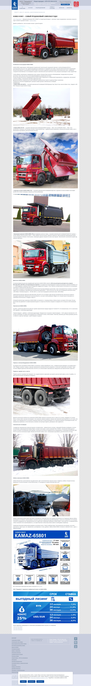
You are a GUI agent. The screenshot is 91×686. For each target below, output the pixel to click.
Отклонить (40, 681)
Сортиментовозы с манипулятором (20, 663)
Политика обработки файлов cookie (19, 684)
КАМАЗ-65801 (33, 20)
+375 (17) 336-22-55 (50, 1)
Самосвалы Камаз (16, 640)
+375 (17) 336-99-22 (50, 3)
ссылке (40, 586)
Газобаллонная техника (17, 654)
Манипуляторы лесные (17, 672)
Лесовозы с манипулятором (18, 670)
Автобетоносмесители (17, 661)
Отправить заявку (65, 4)
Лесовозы (14, 665)
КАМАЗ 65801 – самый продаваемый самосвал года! (35, 12)
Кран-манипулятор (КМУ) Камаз (19, 643)
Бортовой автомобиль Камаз (18, 645)
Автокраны (14, 659)
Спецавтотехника (16, 649)
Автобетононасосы (16, 668)
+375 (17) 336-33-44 (46, 4)
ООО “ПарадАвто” (17, 19)
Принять (23, 681)
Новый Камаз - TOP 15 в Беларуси (20, 657)
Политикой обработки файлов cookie (39, 677)
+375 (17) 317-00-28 (17, 626)
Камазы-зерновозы (16, 666)
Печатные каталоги (16, 652)
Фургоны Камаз (15, 656)
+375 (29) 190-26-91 (17, 628)
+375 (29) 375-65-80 (17, 629)
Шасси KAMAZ (15, 647)
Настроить (31, 681)
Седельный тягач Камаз (17, 642)
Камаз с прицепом (16, 650)
